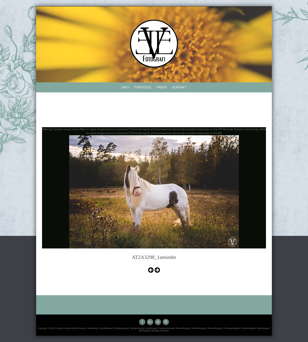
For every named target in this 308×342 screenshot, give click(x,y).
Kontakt (179, 87)
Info (125, 87)
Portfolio (142, 87)
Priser (162, 87)
